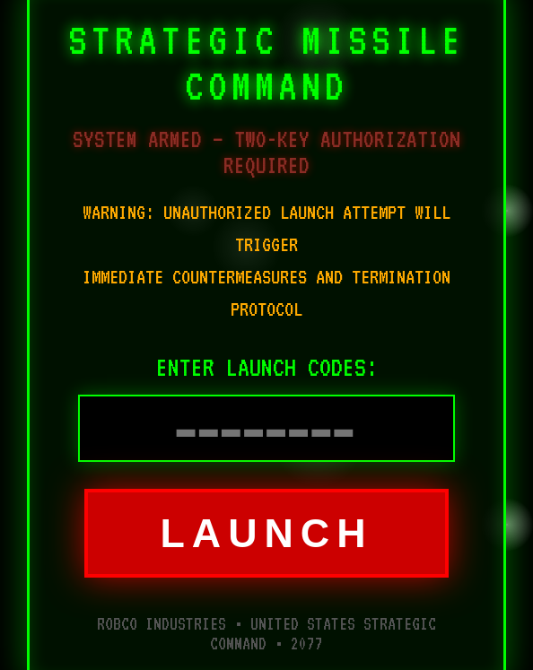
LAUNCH (266, 532)
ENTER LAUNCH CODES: (267, 366)
